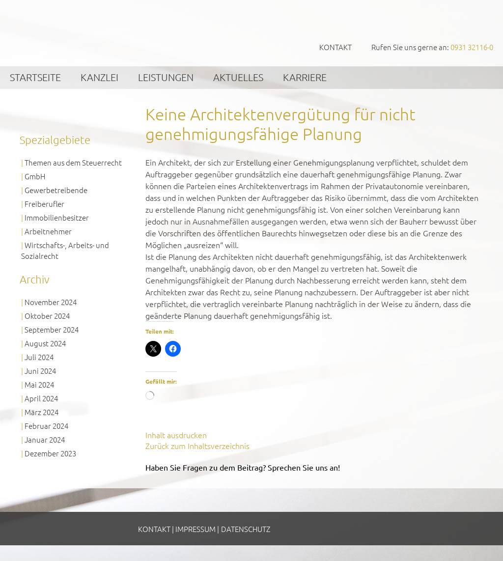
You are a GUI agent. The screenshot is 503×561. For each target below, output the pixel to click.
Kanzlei (99, 77)
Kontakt (335, 47)
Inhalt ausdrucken (176, 434)
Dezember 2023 (50, 453)
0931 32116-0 (471, 47)
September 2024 (52, 329)
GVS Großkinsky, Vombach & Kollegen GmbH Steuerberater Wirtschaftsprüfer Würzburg (73, 32)
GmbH (35, 176)
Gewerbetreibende (56, 190)
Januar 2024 (45, 439)
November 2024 (51, 302)
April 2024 (41, 398)
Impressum (195, 529)
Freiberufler (44, 203)
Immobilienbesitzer (57, 217)
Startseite (35, 77)
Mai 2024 (39, 384)
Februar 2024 (46, 426)
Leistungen (166, 77)
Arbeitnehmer (48, 231)
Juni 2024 (40, 370)
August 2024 (45, 343)
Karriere (305, 77)
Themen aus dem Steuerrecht (73, 162)
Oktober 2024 (47, 315)
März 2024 (41, 412)
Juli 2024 (39, 357)
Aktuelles (238, 77)
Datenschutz (245, 529)
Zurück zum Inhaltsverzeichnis (197, 445)
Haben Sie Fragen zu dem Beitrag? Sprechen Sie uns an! (242, 467)
